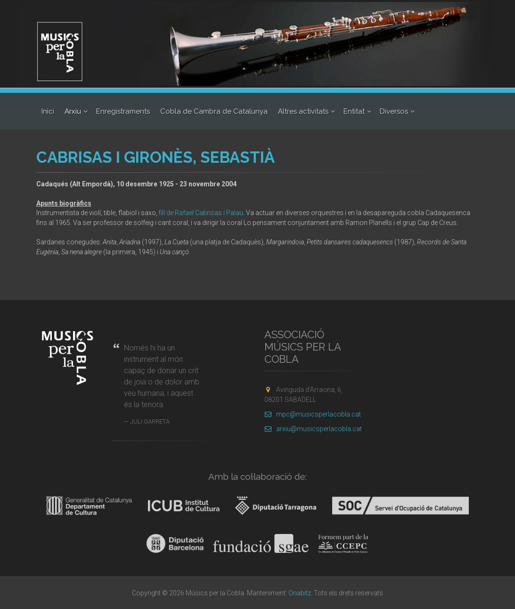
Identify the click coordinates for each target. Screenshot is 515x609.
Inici (47, 111)
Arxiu (73, 111)
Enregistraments (123, 111)
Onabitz (299, 593)
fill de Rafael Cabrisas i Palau (201, 213)
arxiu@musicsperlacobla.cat (313, 429)
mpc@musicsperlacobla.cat (312, 414)
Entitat (354, 111)
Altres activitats (303, 111)
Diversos (394, 111)
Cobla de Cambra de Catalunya (214, 111)
